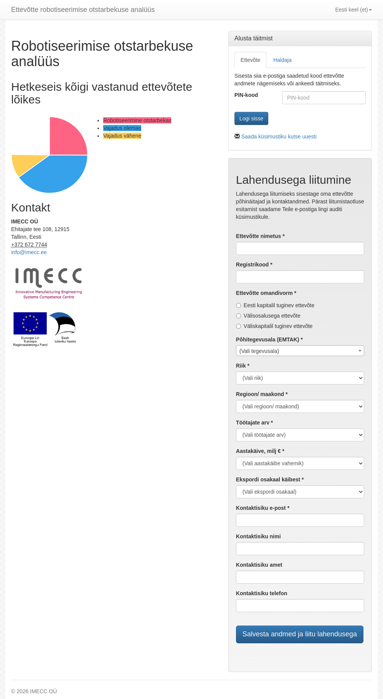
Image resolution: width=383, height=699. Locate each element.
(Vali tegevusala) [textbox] (259, 351)
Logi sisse (251, 118)
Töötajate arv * (254, 422)
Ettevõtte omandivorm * (266, 293)
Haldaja (282, 60)
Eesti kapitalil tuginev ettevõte (275, 305)
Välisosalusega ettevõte (268, 316)
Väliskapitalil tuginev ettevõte (274, 326)
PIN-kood (246, 95)
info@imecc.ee (29, 252)
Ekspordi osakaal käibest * (270, 479)
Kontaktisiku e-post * (262, 508)
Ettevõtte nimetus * (260, 236)
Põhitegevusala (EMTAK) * (269, 339)
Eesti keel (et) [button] (353, 10)
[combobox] (300, 350)
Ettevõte (250, 60)
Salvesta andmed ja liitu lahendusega (300, 634)
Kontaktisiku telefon (261, 593)
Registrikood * (254, 264)
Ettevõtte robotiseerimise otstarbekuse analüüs (83, 9)
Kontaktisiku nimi (258, 536)
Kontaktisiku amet (259, 565)
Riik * (242, 366)
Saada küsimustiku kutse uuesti (279, 136)
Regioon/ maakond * (262, 394)
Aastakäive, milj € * (260, 451)
